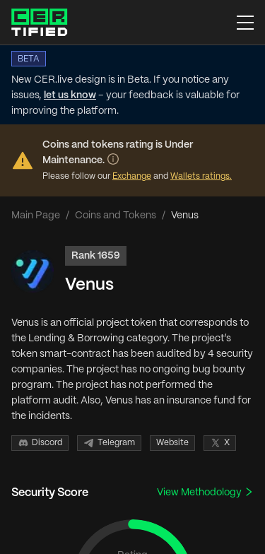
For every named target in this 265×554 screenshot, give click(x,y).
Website (172, 443)
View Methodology (205, 492)
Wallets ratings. (201, 176)
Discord (40, 443)
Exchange (131, 176)
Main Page (35, 215)
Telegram (109, 443)
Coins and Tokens (115, 215)
